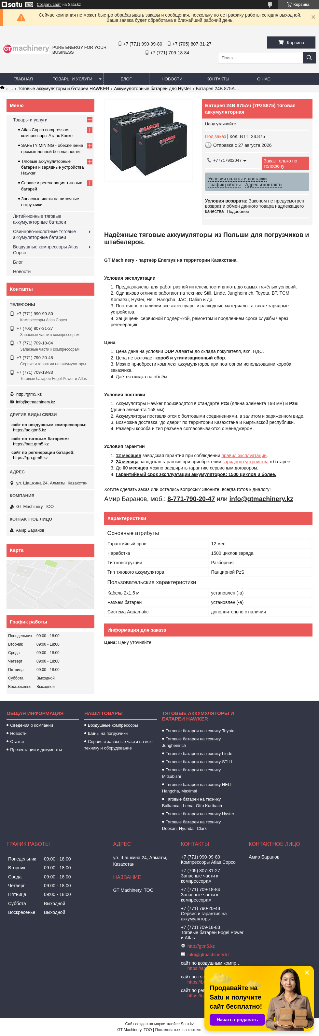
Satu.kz (187, 1024)
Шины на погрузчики (108, 733)
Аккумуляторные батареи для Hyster (152, 88)
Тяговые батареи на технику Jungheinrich (191, 742)
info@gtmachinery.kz (35, 401)
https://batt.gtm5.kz (31, 443)
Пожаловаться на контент (178, 1030)
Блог (126, 79)
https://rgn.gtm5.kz (30, 457)
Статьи (17, 741)
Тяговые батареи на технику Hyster (200, 813)
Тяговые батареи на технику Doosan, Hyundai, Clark (191, 825)
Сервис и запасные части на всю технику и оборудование (118, 744)
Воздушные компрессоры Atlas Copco (45, 249)
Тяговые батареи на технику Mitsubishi (191, 773)
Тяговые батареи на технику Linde (199, 753)
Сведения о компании (31, 725)
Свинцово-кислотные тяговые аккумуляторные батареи (44, 234)
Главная (23, 79)
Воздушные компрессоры (113, 725)
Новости (171, 79)
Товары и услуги (72, 79)
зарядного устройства (245, 461)
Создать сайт (49, 4)
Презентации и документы (36, 749)
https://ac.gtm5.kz (29, 429)
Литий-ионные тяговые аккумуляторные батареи (39, 219)
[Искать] (309, 57)
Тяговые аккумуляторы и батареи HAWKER (63, 88)
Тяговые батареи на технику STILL (199, 761)
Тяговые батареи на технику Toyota (200, 730)
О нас (263, 79)
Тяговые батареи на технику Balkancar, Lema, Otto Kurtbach (192, 802)
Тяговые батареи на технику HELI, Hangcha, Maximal (197, 787)
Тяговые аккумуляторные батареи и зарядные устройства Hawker (52, 167)
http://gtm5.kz (29, 394)
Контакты (217, 79)
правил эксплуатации (244, 455)
